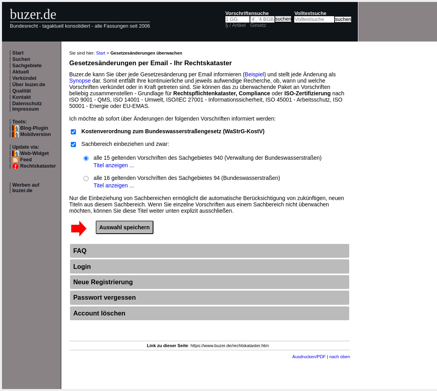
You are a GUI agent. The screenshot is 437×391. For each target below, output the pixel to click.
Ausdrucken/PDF (309, 356)
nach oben (339, 356)
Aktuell (20, 72)
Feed (26, 159)
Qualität (21, 91)
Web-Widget (34, 153)
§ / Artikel (235, 25)
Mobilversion (35, 134)
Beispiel (254, 74)
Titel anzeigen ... (114, 165)
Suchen (21, 59)
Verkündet (24, 78)
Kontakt (21, 97)
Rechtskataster (38, 166)
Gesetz (258, 25)
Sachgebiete (27, 65)
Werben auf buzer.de (25, 187)
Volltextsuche (310, 13)
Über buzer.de (28, 84)
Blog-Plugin (34, 128)
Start (18, 53)
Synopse (80, 80)
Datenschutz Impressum (27, 106)
